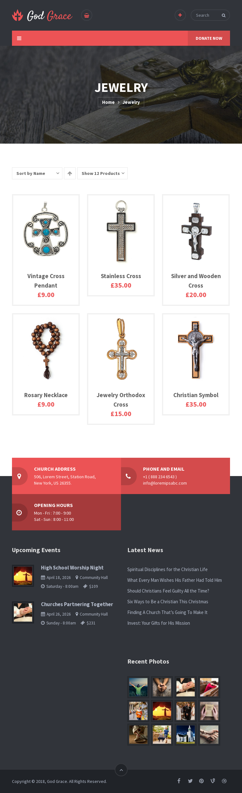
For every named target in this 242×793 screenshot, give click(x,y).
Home (108, 102)
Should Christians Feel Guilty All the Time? (168, 591)
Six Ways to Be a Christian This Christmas (167, 602)
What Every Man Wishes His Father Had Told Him (174, 580)
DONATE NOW (209, 38)
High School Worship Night (72, 567)
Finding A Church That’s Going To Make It (167, 612)
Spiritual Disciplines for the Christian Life (167, 569)
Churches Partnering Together (77, 604)
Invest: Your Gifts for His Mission (158, 623)
